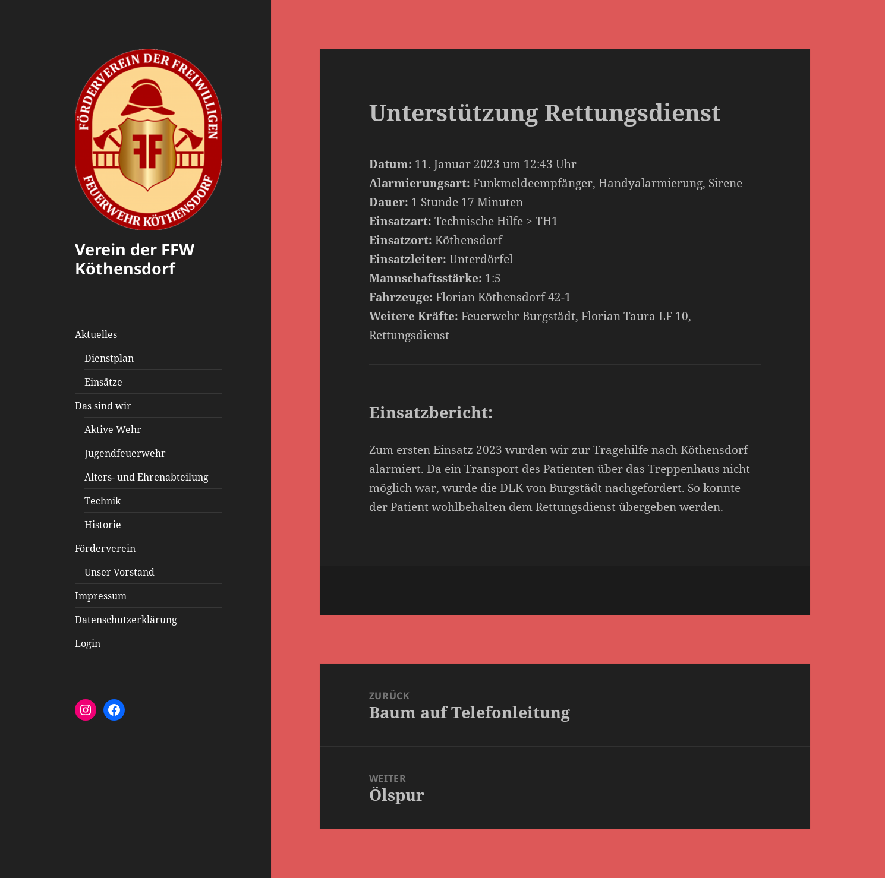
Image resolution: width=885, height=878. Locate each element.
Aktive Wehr (112, 429)
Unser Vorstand (119, 572)
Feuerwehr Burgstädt (518, 316)
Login (87, 643)
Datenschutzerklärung (126, 619)
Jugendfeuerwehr (125, 453)
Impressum (101, 595)
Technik (102, 500)
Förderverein (105, 548)
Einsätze (103, 382)
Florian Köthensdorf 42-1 (503, 297)
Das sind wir (103, 405)
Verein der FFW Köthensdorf (134, 258)
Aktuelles (96, 334)
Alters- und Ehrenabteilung (146, 477)
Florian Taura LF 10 (634, 316)
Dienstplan (109, 358)
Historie (102, 524)
